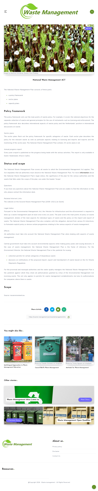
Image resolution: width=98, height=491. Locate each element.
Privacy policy (57, 447)
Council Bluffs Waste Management (47, 367)
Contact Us (56, 456)
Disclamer (56, 451)
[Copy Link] (49, 317)
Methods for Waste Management (77, 367)
